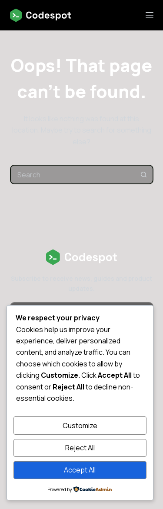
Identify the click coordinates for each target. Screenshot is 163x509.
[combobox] (73, 174)
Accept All (80, 470)
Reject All (80, 447)
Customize (80, 425)
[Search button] (144, 174)
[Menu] (149, 15)
